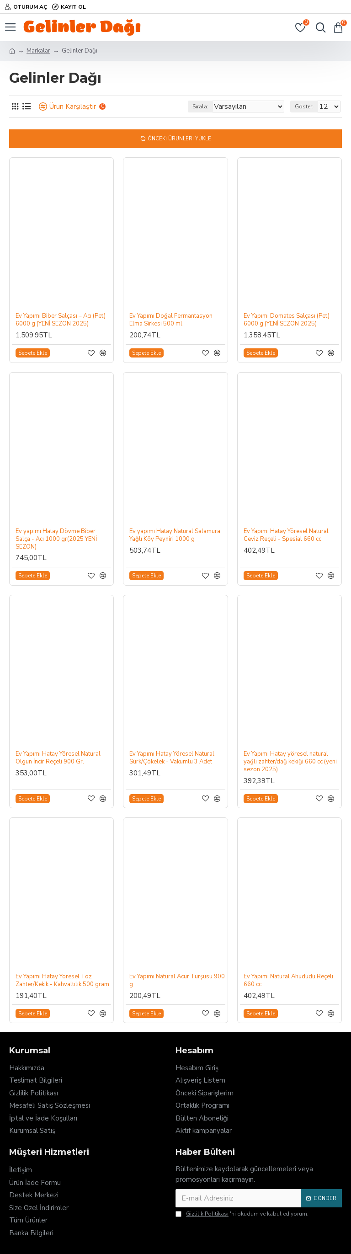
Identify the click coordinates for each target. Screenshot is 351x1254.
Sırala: (200, 106)
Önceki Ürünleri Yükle (179, 138)
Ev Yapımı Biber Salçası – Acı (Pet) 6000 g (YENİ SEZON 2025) (61, 320)
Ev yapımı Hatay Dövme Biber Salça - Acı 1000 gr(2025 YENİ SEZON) (56, 539)
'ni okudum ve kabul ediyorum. (242, 1214)
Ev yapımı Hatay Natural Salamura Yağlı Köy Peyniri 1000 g (174, 535)
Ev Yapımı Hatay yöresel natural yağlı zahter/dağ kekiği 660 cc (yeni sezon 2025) (290, 762)
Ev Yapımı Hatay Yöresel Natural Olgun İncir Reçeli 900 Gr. (58, 758)
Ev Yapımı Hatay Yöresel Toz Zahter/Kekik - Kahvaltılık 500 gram (62, 980)
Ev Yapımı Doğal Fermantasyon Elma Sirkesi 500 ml (171, 320)
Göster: (304, 106)
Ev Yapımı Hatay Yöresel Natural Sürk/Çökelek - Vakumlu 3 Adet (171, 758)
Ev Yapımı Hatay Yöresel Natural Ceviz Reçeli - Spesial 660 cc (286, 535)
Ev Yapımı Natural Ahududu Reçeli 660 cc (288, 980)
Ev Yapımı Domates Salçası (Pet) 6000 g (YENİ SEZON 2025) (287, 320)
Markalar (38, 51)
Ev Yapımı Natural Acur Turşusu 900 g (177, 980)
